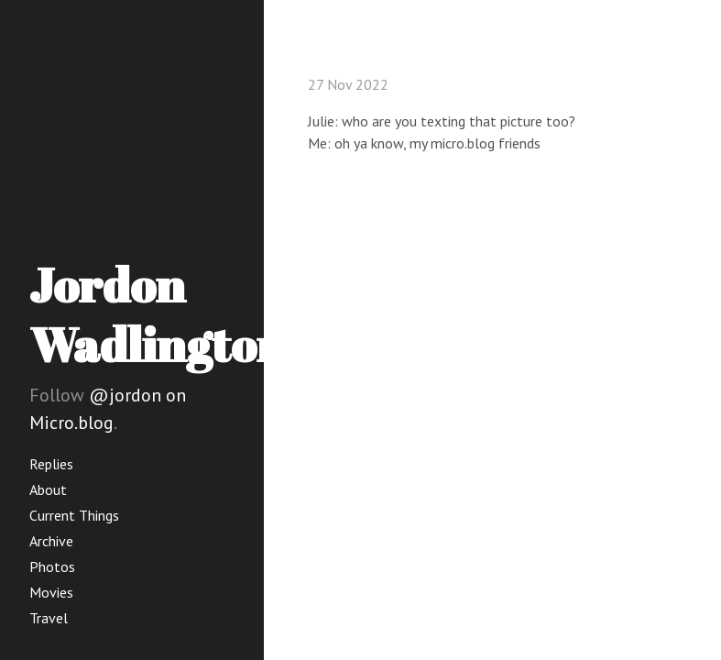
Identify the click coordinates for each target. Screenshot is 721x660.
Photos (52, 566)
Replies (51, 464)
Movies (51, 592)
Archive (51, 541)
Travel (48, 618)
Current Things (74, 515)
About (48, 489)
